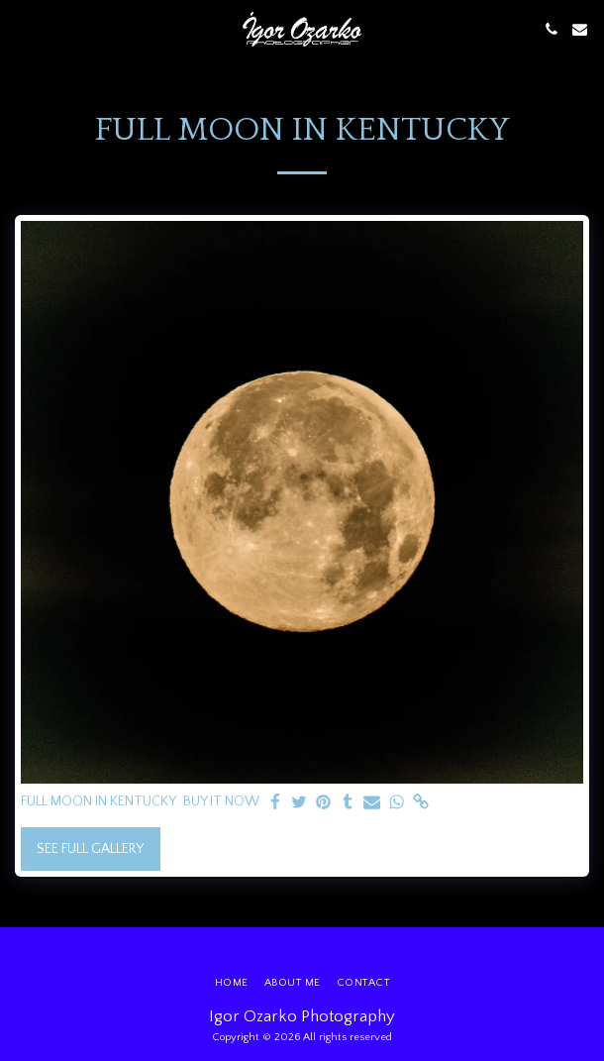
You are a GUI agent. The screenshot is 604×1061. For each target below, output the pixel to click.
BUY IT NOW (221, 801)
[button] (22, 29)
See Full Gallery (90, 849)
